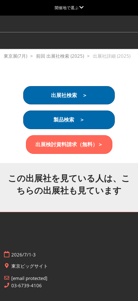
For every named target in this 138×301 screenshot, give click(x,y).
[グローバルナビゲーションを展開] (69, 7)
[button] (69, 95)
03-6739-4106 (26, 285)
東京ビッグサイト (29, 266)
